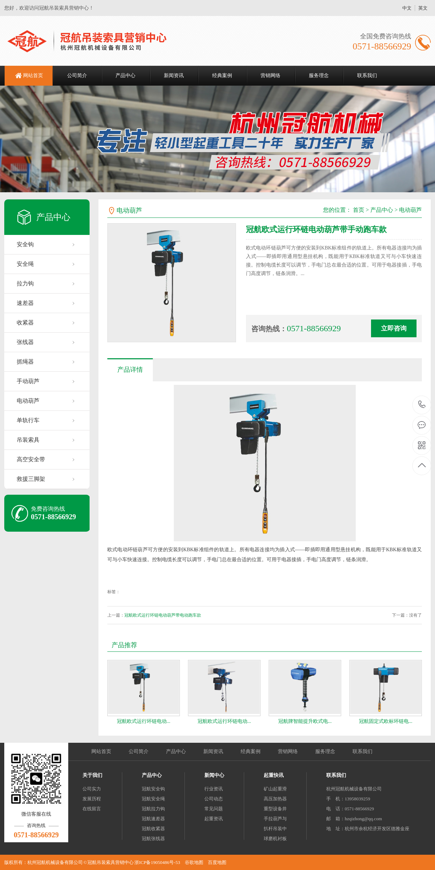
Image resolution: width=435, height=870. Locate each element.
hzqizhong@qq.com (363, 818)
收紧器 (25, 322)
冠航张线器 (153, 838)
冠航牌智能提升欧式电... (305, 721)
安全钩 (25, 244)
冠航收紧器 (153, 828)
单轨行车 (28, 420)
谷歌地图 (194, 862)
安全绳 (25, 264)
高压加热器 (275, 798)
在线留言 (91, 808)
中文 (407, 8)
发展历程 (91, 798)
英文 (423, 8)
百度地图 (217, 862)
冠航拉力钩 (153, 808)
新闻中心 (214, 775)
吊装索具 (28, 440)
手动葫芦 (28, 381)
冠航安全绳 (153, 798)
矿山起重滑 (275, 788)
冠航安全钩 (153, 788)
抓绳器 (25, 362)
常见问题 (213, 808)
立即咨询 (394, 328)
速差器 (25, 303)
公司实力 (91, 788)
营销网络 (270, 75)
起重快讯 (274, 775)
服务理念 (319, 75)
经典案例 (222, 75)
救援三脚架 (31, 479)
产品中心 (125, 75)
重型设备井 (275, 808)
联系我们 (367, 75)
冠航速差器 (153, 818)
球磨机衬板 (275, 838)
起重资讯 (213, 818)
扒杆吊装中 (275, 828)
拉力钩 (25, 283)
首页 (358, 210)
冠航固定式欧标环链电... (386, 721)
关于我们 (92, 775)
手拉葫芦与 (275, 818)
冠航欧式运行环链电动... (144, 721)
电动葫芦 (28, 401)
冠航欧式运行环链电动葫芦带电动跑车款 (162, 615)
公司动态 (213, 798)
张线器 (25, 342)
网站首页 (33, 75)
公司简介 (77, 75)
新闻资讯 (174, 75)
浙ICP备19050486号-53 (157, 862)
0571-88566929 (422, 405)
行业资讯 (213, 788)
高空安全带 (31, 459)
